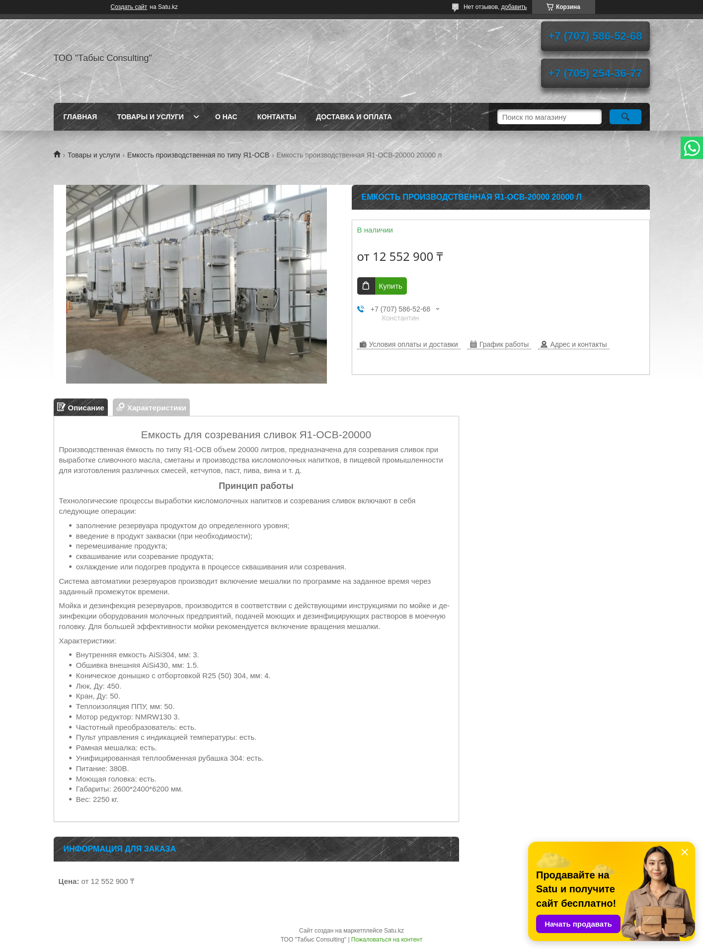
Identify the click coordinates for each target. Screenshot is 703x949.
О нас (226, 117)
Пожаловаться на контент (386, 939)
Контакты (276, 117)
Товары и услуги (150, 117)
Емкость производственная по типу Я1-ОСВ (198, 155)
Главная (80, 117)
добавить (514, 6)
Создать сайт (129, 6)
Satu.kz (394, 930)
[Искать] (626, 116)
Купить (390, 286)
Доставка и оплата (354, 117)
